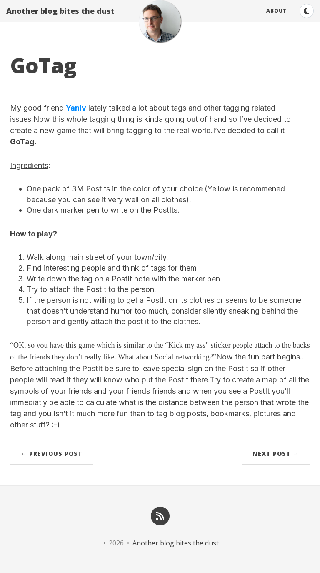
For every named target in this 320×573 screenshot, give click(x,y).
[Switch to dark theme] (307, 19)
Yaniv (76, 107)
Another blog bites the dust (60, 19)
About (276, 18)
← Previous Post (51, 453)
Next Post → (275, 453)
